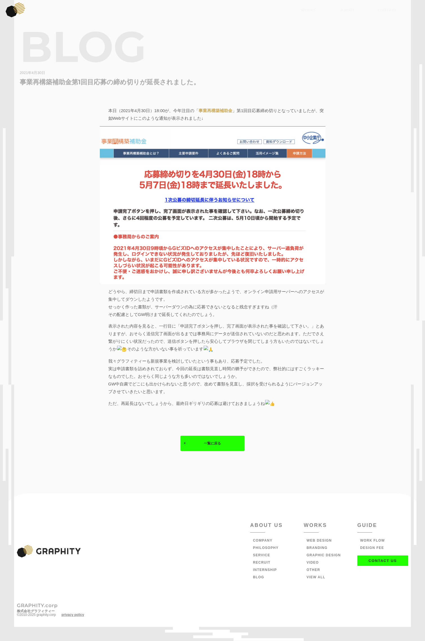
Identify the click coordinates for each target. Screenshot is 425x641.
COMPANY (262, 541)
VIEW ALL (316, 578)
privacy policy (72, 615)
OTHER (313, 570)
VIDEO (313, 563)
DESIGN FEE (372, 548)
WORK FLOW (372, 541)
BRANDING (317, 548)
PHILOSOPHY (266, 548)
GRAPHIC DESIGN (324, 556)
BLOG (258, 578)
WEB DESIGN (319, 541)
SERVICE (261, 556)
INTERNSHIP (265, 570)
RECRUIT (261, 563)
